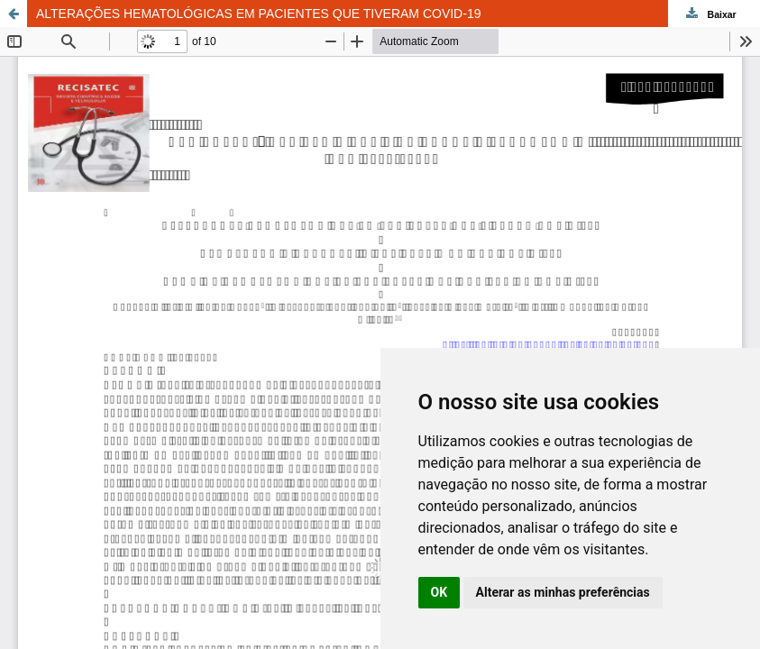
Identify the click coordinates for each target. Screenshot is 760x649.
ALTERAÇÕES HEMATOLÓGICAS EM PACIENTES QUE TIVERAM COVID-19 (258, 13)
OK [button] (439, 592)
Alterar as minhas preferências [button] (563, 592)
